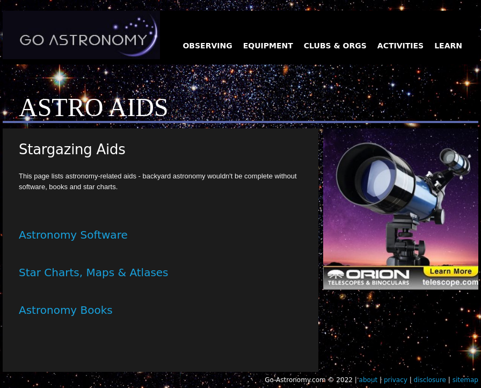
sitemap (465, 380)
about (368, 380)
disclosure (430, 380)
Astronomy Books (66, 310)
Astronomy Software (73, 234)
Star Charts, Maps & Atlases (94, 272)
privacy (395, 380)
